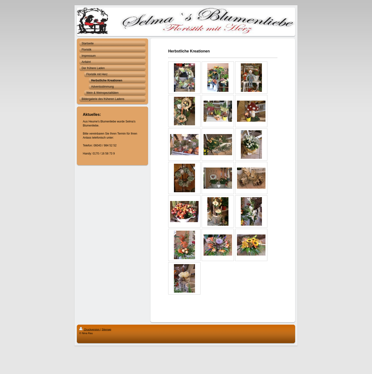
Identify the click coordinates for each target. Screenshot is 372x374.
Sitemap (106, 329)
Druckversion (89, 329)
